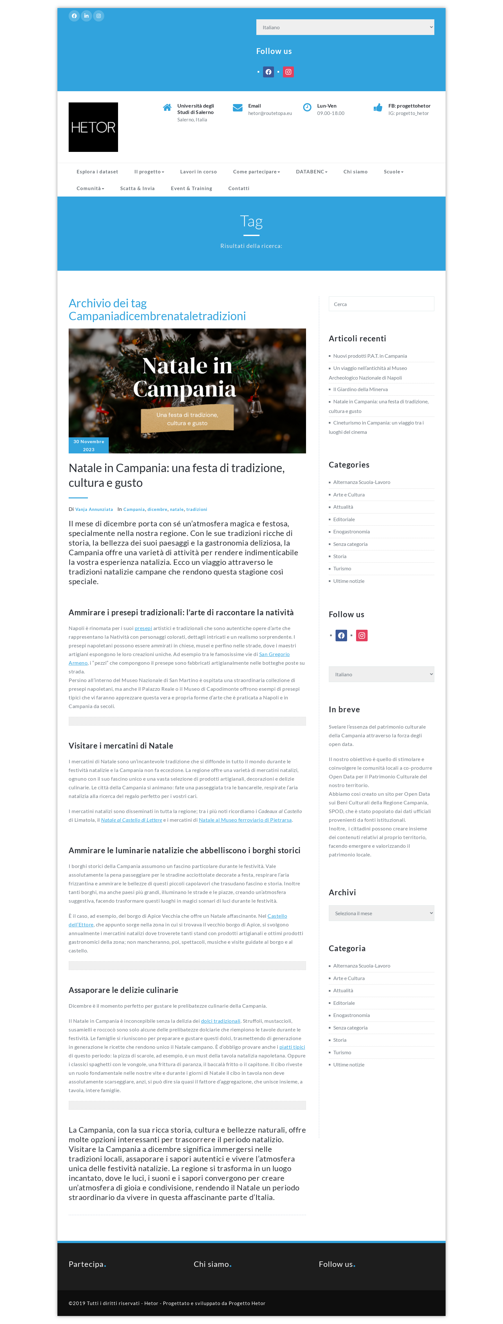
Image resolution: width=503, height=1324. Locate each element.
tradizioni (222, 316)
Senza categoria (350, 544)
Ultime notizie (348, 581)
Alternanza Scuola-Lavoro (361, 482)
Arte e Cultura (349, 494)
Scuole (394, 171)
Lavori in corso (198, 171)
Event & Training (191, 188)
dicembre (143, 316)
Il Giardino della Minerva (360, 389)
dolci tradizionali (221, 1021)
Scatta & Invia (137, 188)
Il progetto (149, 171)
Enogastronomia (351, 531)
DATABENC (312, 171)
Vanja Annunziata (94, 509)
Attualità (343, 507)
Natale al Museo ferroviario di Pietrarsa (245, 820)
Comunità (90, 188)
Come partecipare (256, 171)
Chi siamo (356, 171)
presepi (143, 628)
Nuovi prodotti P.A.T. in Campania (370, 356)
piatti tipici (292, 1047)
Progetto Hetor (247, 1303)
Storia (339, 556)
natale (182, 316)
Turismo (342, 568)
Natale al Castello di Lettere (131, 820)
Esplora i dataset (97, 171)
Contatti (239, 188)
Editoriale (344, 519)
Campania (94, 316)
